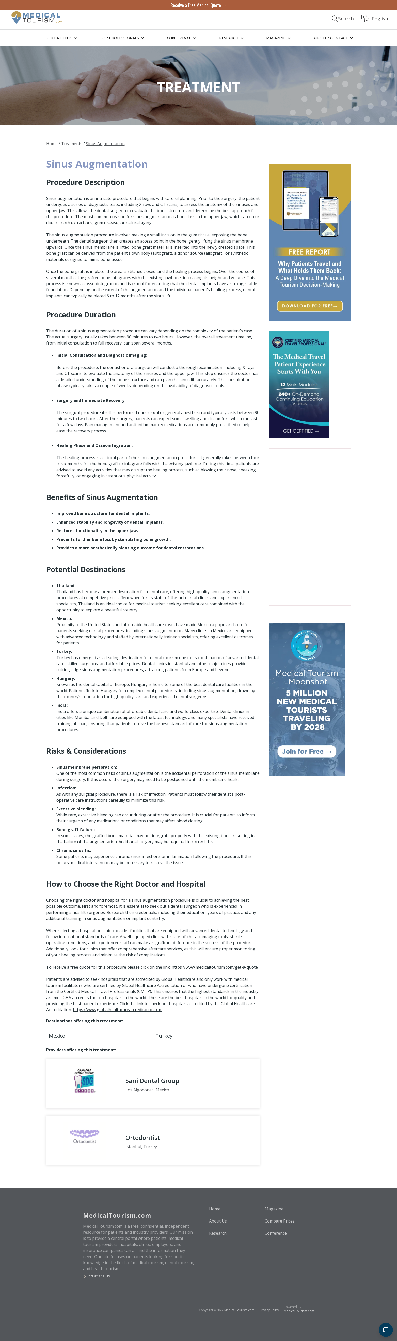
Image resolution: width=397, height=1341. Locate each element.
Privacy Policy (269, 1310)
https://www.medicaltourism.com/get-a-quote (214, 967)
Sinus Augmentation (105, 143)
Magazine (274, 1209)
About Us (218, 1221)
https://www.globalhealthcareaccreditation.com (117, 1009)
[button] (60, 38)
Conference (276, 1233)
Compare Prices (280, 1221)
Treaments (71, 143)
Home (52, 143)
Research (218, 1233)
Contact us (99, 1276)
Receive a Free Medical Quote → (199, 5)
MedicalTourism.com (239, 1310)
